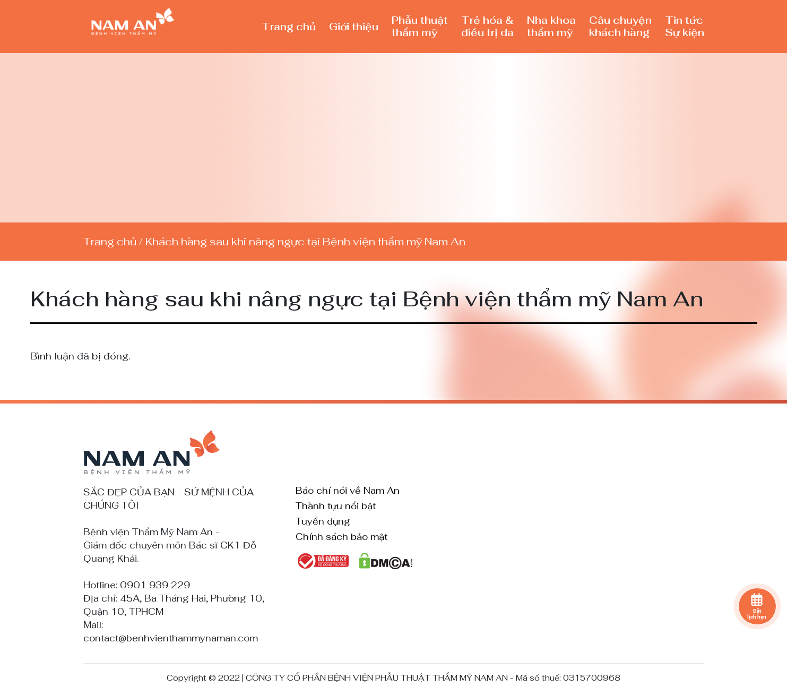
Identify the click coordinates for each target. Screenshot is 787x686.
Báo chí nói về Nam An (348, 491)
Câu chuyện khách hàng (620, 26)
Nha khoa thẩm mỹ (551, 26)
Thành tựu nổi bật (336, 506)
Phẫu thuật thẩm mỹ (420, 26)
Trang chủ (289, 27)
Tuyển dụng (323, 522)
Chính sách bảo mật (341, 537)
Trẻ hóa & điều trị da (487, 26)
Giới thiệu (353, 27)
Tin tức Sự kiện (684, 26)
